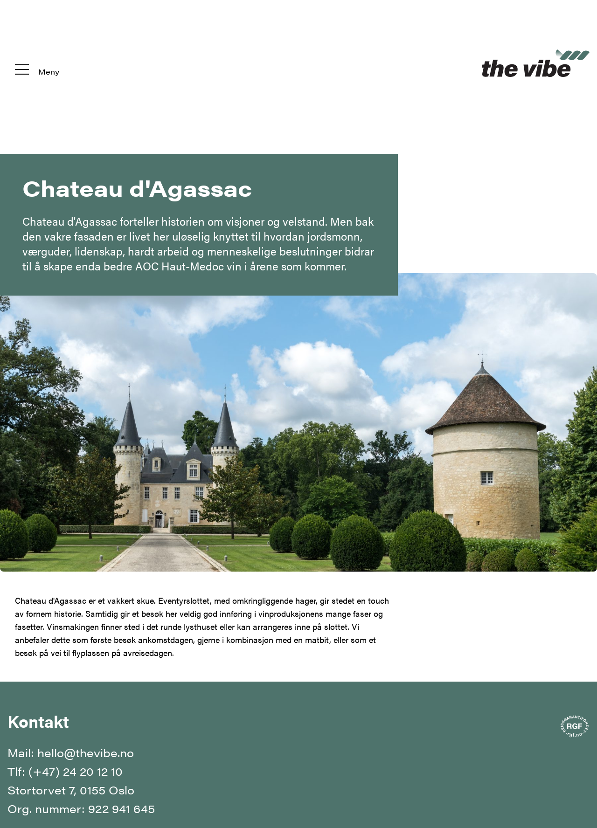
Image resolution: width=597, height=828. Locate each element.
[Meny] (37, 62)
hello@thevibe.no (85, 752)
